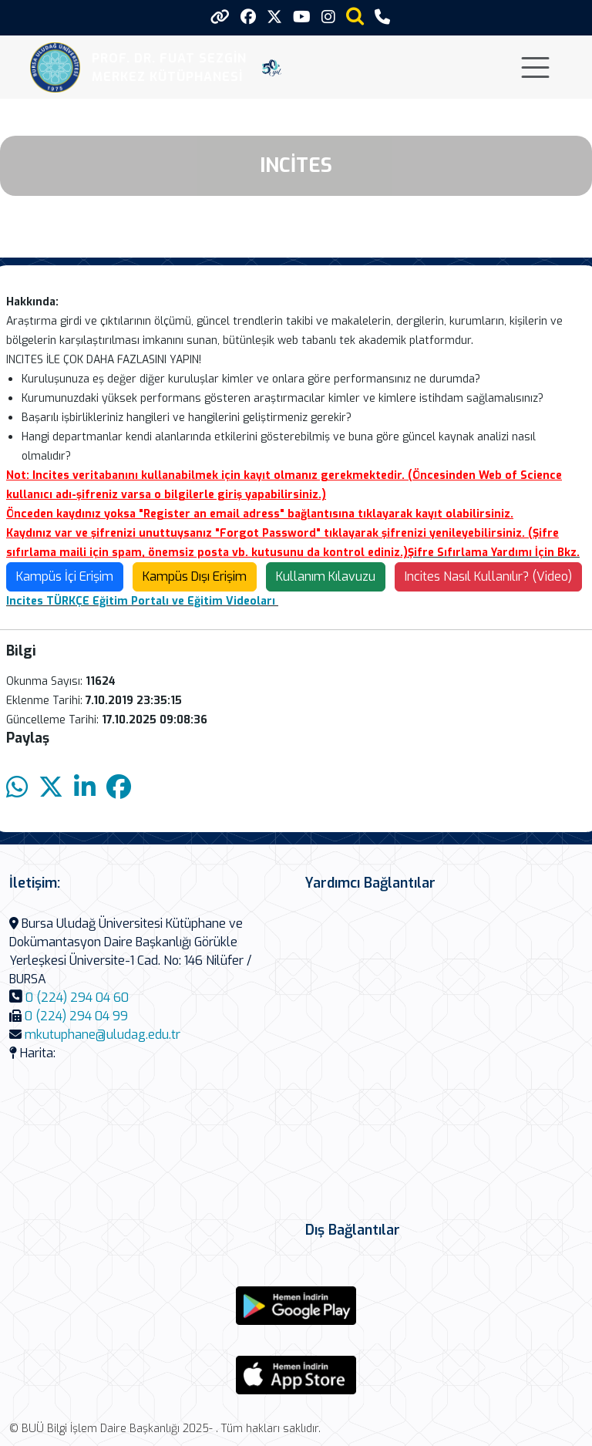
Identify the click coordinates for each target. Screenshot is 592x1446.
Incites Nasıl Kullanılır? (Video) (488, 576)
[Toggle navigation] (535, 67)
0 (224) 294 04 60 (77, 997)
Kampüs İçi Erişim (64, 576)
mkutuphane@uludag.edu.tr (102, 1034)
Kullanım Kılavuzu (325, 576)
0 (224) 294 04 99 (76, 1016)
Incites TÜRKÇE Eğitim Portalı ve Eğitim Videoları (140, 601)
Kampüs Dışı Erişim (195, 576)
